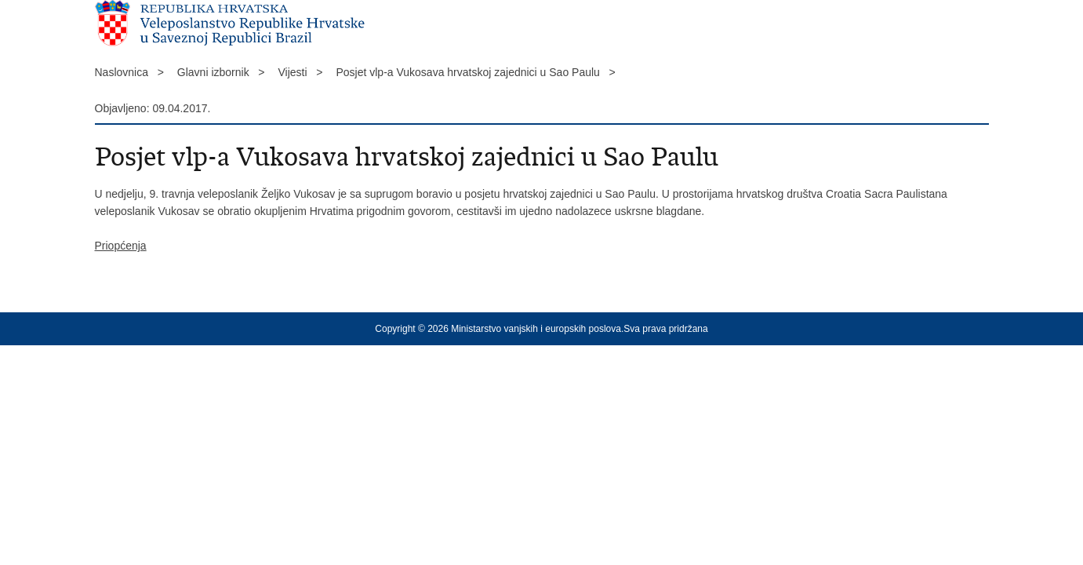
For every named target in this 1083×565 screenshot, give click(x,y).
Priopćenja (121, 245)
